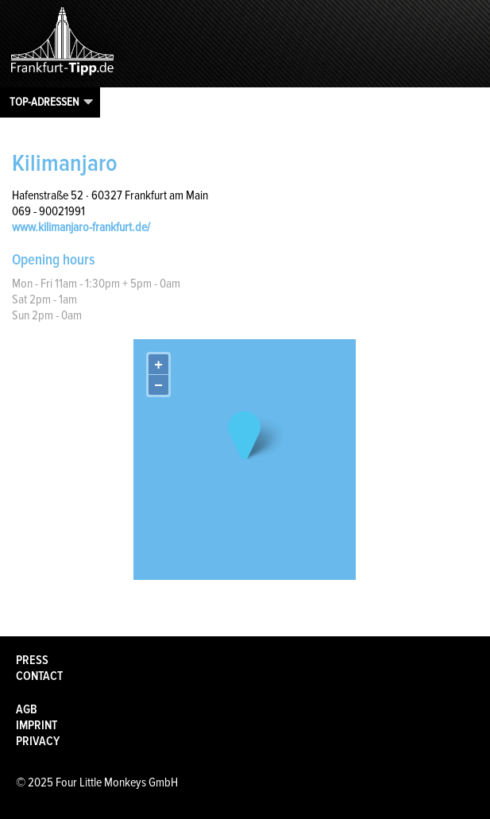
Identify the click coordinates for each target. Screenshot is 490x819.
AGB (26, 709)
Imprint (36, 725)
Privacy (38, 741)
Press (32, 660)
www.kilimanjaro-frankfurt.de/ (81, 227)
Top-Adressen (44, 102)
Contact (39, 676)
